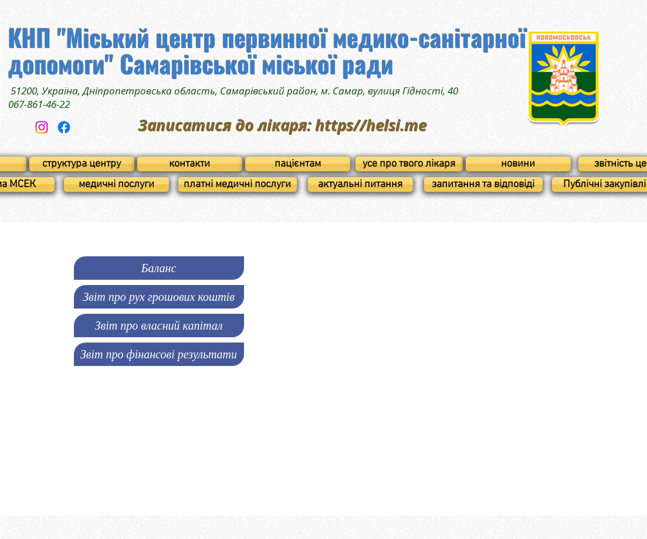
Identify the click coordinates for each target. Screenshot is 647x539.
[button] (159, 297)
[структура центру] (81, 164)
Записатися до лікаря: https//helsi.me (282, 125)
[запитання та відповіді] (483, 184)
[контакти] (189, 164)
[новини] (518, 164)
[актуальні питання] (360, 184)
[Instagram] (41, 127)
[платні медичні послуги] (237, 184)
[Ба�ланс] (159, 268)
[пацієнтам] (297, 164)
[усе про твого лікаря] (409, 164)
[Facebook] (64, 127)
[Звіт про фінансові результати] (159, 354)
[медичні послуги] (116, 184)
